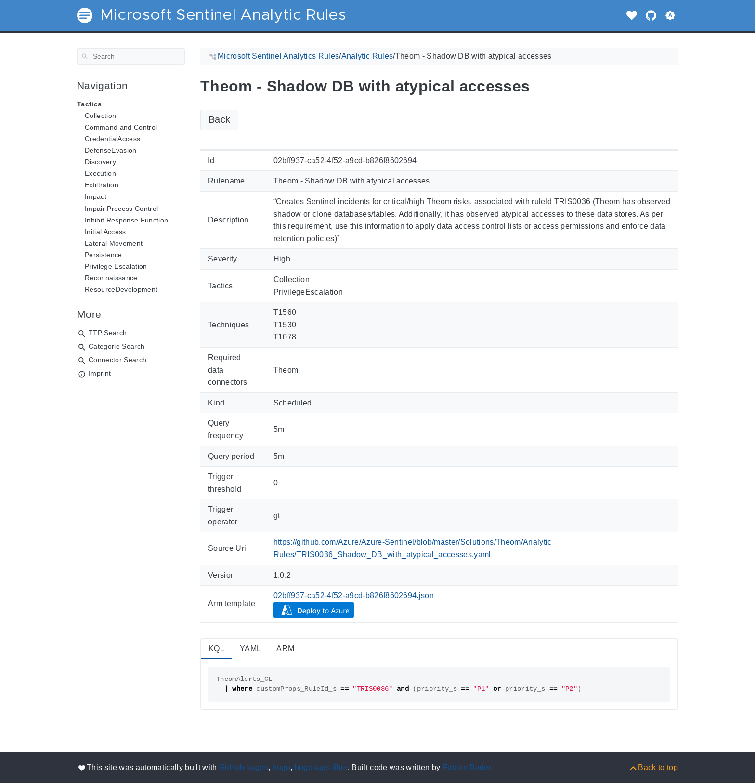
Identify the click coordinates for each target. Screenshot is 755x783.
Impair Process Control (121, 208)
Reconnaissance (111, 278)
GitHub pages (243, 767)
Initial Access (105, 231)
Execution (100, 173)
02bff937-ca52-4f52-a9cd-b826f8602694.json (353, 595)
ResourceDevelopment (121, 289)
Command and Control (121, 127)
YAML (250, 648)
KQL (216, 648)
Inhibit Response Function (126, 220)
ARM (285, 648)
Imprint (100, 373)
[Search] (131, 56)
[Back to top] (653, 767)
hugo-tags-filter (321, 767)
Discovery (100, 162)
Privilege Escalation (116, 266)
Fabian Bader (467, 767)
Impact (95, 196)
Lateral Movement (114, 243)
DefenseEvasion (111, 150)
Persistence (103, 255)
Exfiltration (101, 185)
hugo (281, 767)
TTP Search (108, 333)
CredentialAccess (112, 139)
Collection (100, 115)
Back (219, 119)
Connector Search (117, 360)
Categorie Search (116, 346)
